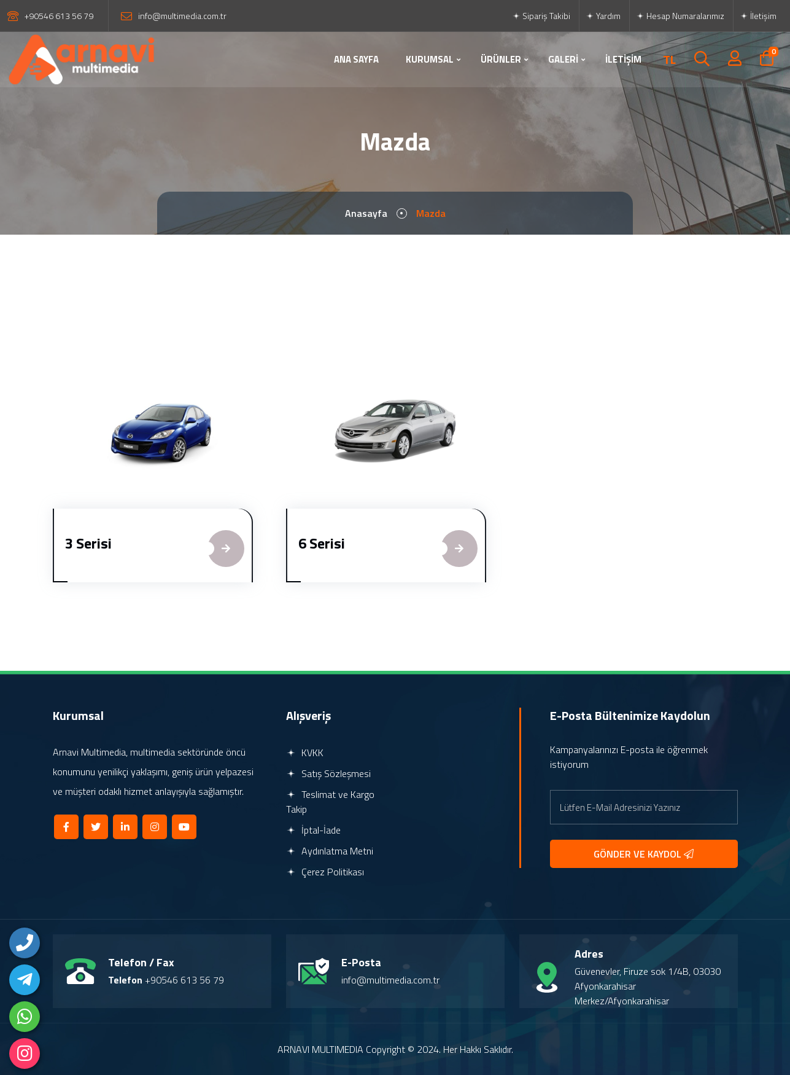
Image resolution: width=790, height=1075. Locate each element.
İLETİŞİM (623, 59)
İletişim (758, 15)
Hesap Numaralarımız (680, 15)
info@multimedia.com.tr (182, 15)
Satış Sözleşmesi (328, 773)
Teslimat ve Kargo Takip (330, 801)
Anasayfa (366, 213)
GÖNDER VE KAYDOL (644, 853)
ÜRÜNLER (501, 59)
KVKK (304, 752)
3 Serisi (88, 543)
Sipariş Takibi (541, 15)
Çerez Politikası (325, 871)
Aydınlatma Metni (329, 850)
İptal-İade (313, 830)
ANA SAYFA (356, 59)
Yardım (603, 15)
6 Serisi (321, 543)
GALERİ (563, 59)
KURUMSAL (430, 59)
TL (669, 59)
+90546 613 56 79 (59, 15)
